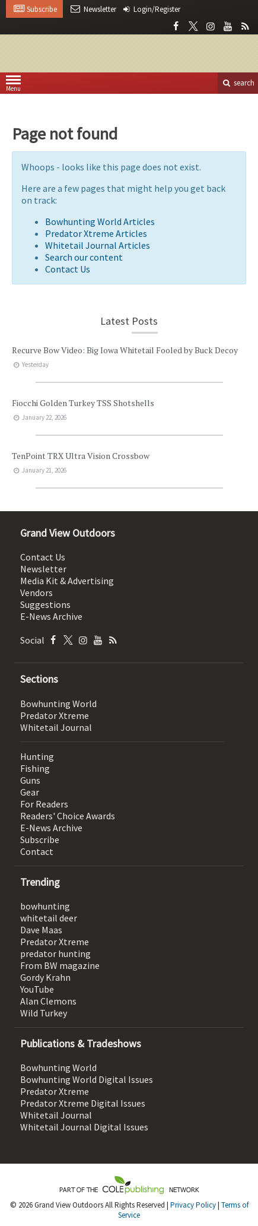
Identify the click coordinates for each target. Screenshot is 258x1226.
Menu (13, 86)
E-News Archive (51, 616)
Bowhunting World (58, 703)
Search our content (84, 257)
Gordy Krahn (45, 977)
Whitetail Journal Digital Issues (84, 1127)
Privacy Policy (193, 1205)
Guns (30, 780)
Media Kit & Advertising (67, 581)
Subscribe (39, 839)
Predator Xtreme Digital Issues (82, 1103)
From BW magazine (60, 965)
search (237, 83)
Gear (29, 792)
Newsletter (43, 569)
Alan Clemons (48, 1001)
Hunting (37, 756)
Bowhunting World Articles (100, 221)
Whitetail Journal (56, 727)
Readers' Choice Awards (67, 816)
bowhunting (45, 906)
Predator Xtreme (54, 715)
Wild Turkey (43, 1013)
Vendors (36, 592)
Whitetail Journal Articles (97, 245)
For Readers (44, 804)
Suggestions (45, 604)
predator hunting (55, 953)
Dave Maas (41, 930)
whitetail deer (48, 918)
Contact (36, 851)
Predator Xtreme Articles (96, 233)
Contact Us (67, 269)
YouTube (37, 989)
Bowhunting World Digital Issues (86, 1079)
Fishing (35, 768)
